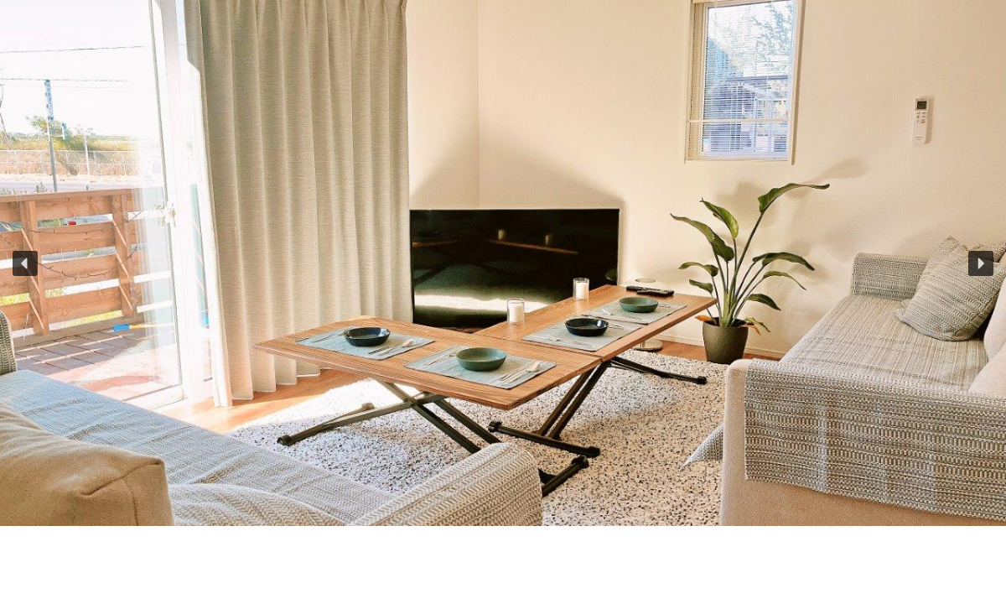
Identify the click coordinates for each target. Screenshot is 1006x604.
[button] (25, 263)
